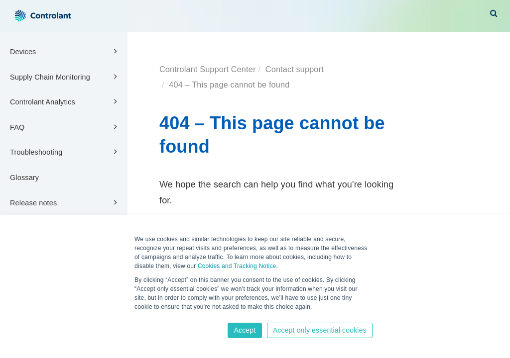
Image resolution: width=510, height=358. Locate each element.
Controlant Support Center (207, 69)
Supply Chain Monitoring (65, 76)
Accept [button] (244, 330)
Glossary (24, 177)
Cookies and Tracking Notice (237, 266)
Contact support (294, 69)
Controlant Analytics (65, 101)
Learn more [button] (151, 316)
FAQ (65, 126)
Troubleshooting (65, 151)
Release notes (65, 202)
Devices (65, 51)
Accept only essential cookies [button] (320, 330)
